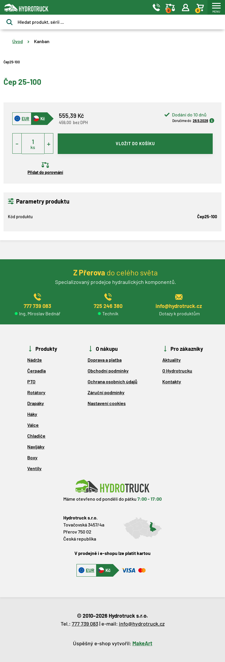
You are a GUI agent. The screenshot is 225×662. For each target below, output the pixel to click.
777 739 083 (85, 623)
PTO (31, 381)
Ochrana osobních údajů (112, 381)
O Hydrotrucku (177, 370)
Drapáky (35, 403)
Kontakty (171, 381)
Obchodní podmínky (108, 370)
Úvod (17, 41)
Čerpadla (36, 370)
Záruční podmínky (106, 392)
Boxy (32, 457)
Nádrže (34, 360)
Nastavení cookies (107, 403)
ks (32, 147)
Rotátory (36, 392)
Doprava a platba (105, 360)
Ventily (34, 468)
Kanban (42, 41)
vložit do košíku (135, 143)
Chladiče (36, 435)
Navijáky (36, 446)
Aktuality (171, 360)
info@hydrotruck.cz (142, 623)
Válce (33, 425)
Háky (32, 414)
